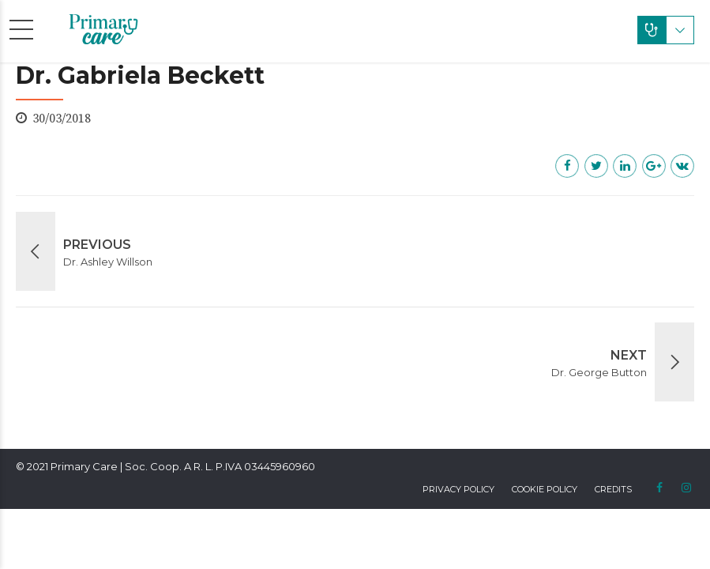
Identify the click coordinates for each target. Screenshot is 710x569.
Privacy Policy (458, 489)
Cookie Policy (544, 489)
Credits (613, 489)
